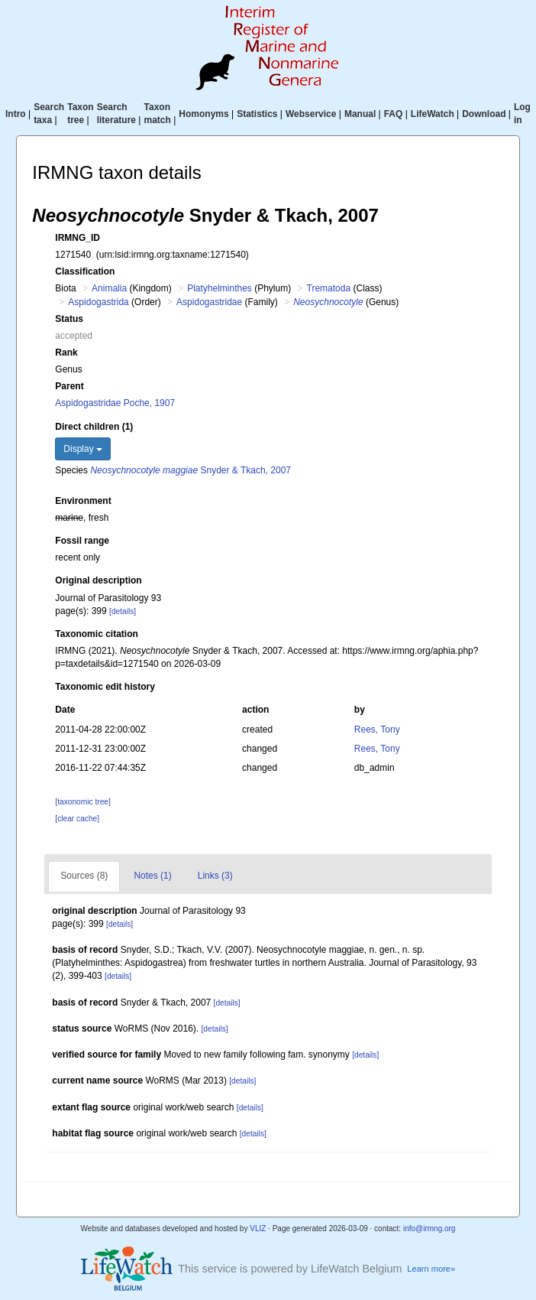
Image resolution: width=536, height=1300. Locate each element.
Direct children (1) (94, 426)
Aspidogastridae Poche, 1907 (115, 403)
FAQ (393, 114)
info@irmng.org (429, 1228)
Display (82, 449)
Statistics (257, 114)
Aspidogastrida (98, 302)
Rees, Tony (377, 729)
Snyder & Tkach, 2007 (190, 470)
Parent (69, 386)
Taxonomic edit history (104, 686)
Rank (66, 352)
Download (483, 114)
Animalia (109, 288)
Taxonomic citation (96, 634)
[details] (122, 611)
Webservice (311, 114)
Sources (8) (84, 875)
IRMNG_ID (77, 237)
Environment (83, 501)
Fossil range (82, 540)
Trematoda (329, 288)
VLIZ (258, 1228)
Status (69, 319)
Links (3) (215, 875)
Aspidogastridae (209, 302)
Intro (15, 114)
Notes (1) (152, 875)
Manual (360, 114)
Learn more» (431, 1268)
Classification (85, 271)
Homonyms (203, 114)
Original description (98, 580)
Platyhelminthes (219, 288)
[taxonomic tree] (82, 802)
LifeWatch (432, 114)
